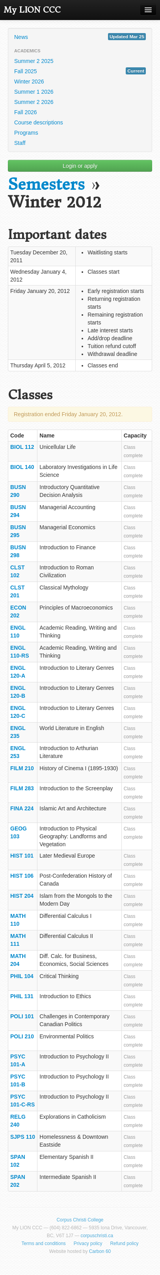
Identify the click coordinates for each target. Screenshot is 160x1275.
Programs (26, 133)
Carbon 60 (100, 1251)
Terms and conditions (43, 1243)
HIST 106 (21, 876)
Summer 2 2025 (34, 61)
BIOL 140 (22, 467)
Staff (20, 143)
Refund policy (124, 1243)
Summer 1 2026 (34, 92)
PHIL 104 (21, 976)
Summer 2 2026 (34, 102)
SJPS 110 (22, 1137)
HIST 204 (21, 896)
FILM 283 (22, 788)
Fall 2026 (25, 112)
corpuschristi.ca (97, 1235)
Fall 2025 (80, 70)
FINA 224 (21, 808)
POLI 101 (22, 1016)
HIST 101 (21, 855)
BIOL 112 (22, 447)
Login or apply (80, 166)
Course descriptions (38, 122)
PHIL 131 (21, 996)
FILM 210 (22, 768)
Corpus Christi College (80, 1220)
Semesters (46, 184)
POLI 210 (22, 1036)
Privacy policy (88, 1243)
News (80, 36)
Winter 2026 (29, 81)
